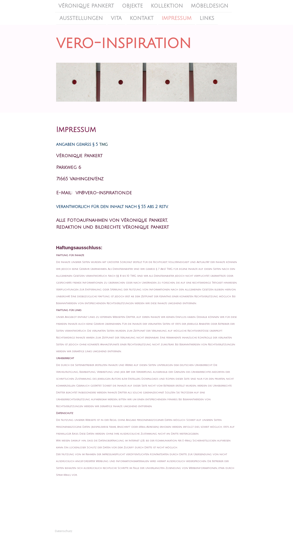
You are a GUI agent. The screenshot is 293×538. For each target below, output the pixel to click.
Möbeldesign (209, 6)
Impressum (177, 19)
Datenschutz (63, 531)
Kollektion (167, 6)
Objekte (132, 6)
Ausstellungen (81, 19)
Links (207, 19)
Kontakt (142, 19)
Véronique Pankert (86, 6)
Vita (116, 19)
